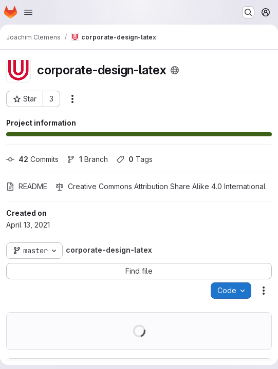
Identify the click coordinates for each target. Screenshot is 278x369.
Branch (87, 159)
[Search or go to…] (248, 12)
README (26, 186)
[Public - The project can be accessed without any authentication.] (175, 70)
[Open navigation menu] (28, 12)
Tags (134, 159)
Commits (32, 159)
